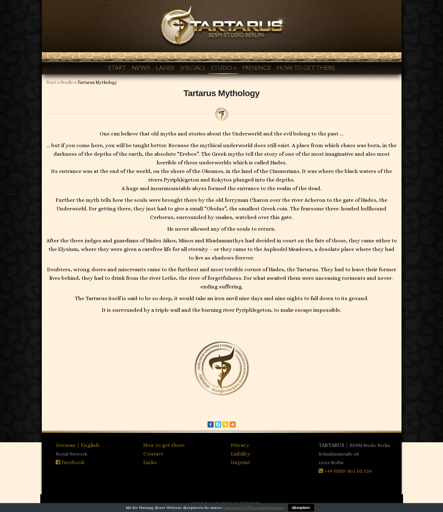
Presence (256, 67)
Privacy (240, 445)
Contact (153, 454)
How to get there (306, 67)
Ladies (165, 67)
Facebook (70, 462)
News (141, 67)
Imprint (240, 462)
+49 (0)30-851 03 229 (345, 471)
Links (150, 462)
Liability (240, 454)
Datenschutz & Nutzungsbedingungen (253, 507)
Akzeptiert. (301, 508)
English (90, 445)
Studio (223, 67)
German (66, 445)
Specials (192, 67)
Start (117, 67)
